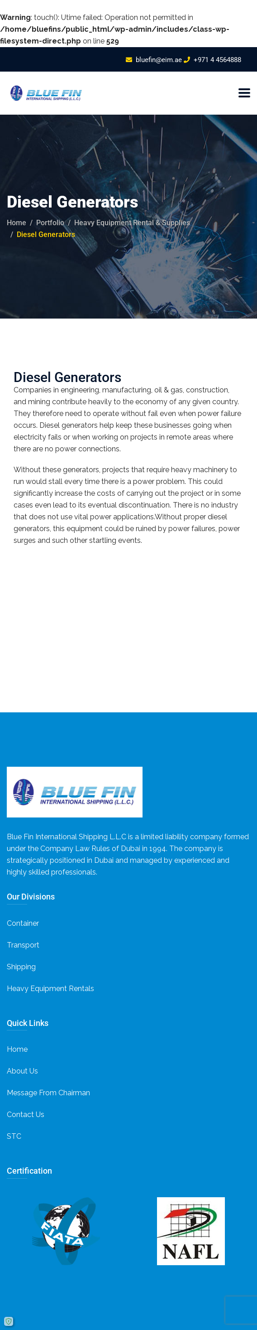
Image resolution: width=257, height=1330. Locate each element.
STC (14, 1136)
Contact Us (25, 1114)
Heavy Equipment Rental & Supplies (132, 222)
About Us (22, 1071)
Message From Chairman (48, 1092)
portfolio (50, 222)
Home (16, 222)
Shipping (21, 966)
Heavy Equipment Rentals (50, 988)
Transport (23, 945)
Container (23, 923)
